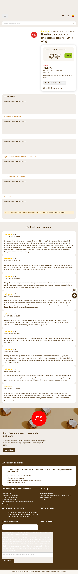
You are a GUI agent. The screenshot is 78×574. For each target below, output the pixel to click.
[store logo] (39, 7)
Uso (5, 137)
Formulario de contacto (10, 495)
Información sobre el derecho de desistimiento (17, 501)
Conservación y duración (14, 176)
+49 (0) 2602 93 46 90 (25, 480)
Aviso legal (5, 504)
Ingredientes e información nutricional (20, 157)
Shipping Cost (58, 70)
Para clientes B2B (46, 497)
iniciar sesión (50, 212)
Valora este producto (67, 31)
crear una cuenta (60, 212)
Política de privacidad (9, 499)
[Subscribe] (8, 561)
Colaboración (44, 499)
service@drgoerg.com (17, 482)
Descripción (9, 97)
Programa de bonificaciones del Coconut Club (55, 495)
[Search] (73, 23)
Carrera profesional (46, 493)
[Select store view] (73, 15)
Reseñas (9, 197)
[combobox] (39, 23)
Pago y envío (6, 493)
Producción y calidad (12, 116)
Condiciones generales (10, 497)
